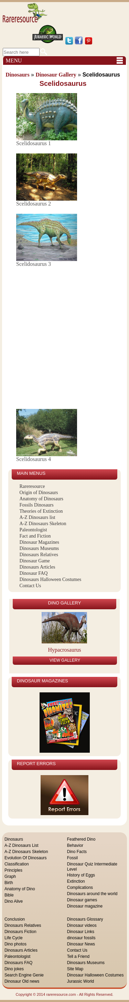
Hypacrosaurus (64, 650)
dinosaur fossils (81, 937)
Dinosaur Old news (21, 981)
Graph (10, 876)
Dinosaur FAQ (34, 573)
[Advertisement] (64, 338)
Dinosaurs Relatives (39, 554)
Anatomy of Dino (19, 888)
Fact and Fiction (35, 536)
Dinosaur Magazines (39, 542)
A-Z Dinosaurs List (21, 845)
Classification (16, 864)
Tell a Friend (78, 956)
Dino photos (15, 944)
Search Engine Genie (24, 975)
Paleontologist (33, 529)
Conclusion (14, 919)
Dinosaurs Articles (37, 567)
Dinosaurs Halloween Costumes (51, 579)
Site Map (75, 968)
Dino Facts (77, 851)
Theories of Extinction (41, 511)
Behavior (75, 845)
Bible (9, 895)
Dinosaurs (13, 839)
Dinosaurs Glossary (85, 919)
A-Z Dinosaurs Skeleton (43, 523)
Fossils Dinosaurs (37, 505)
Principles (13, 870)
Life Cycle (13, 937)
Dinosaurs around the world (92, 893)
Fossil (72, 857)
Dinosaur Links (80, 931)
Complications (80, 887)
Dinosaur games (82, 900)
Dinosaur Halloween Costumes (95, 975)
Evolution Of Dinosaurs (25, 857)
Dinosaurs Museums (39, 548)
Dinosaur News (81, 944)
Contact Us (30, 585)
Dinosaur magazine (85, 906)
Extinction (76, 881)
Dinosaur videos (82, 925)
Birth (8, 882)
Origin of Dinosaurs (39, 492)
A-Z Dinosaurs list (37, 517)
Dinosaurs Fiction (20, 931)
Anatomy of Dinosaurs (42, 498)
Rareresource (32, 486)
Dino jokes (14, 968)
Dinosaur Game (35, 560)
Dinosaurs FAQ (18, 962)
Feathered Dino (81, 839)
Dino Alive (13, 901)
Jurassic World (80, 981)
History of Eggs (81, 875)
